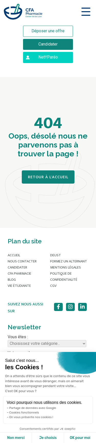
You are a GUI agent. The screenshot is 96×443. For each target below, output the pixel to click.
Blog (12, 280)
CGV (53, 286)
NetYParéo (48, 57)
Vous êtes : (47, 340)
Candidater (48, 44)
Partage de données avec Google (32, 408)
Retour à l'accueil (48, 177)
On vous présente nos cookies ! (31, 417)
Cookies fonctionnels (24, 412)
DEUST (55, 255)
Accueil (14, 255)
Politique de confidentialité (63, 277)
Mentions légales (65, 267)
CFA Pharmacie (19, 273)
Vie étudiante (19, 286)
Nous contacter (22, 261)
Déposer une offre (48, 30)
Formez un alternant (68, 261)
